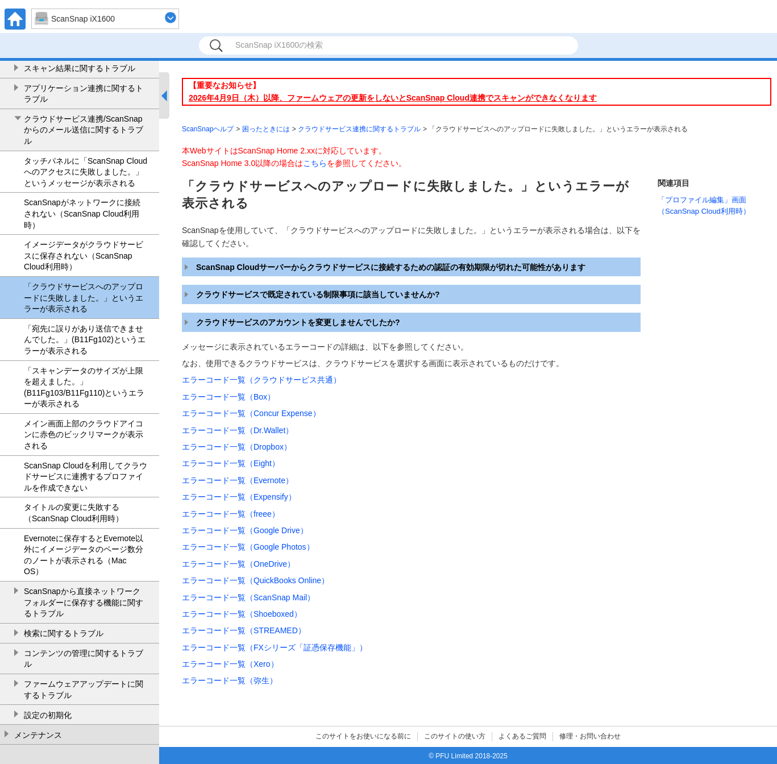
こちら (315, 163)
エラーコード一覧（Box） (228, 396)
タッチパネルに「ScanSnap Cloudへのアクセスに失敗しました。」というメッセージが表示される (85, 172)
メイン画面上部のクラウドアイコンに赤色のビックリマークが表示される (83, 434)
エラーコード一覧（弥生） (229, 680)
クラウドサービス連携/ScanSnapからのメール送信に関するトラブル (83, 130)
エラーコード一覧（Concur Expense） (251, 413)
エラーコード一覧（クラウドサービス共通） (261, 379)
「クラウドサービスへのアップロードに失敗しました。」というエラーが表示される (83, 297)
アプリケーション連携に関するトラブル (83, 94)
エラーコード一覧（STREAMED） (244, 630)
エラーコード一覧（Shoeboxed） (242, 613)
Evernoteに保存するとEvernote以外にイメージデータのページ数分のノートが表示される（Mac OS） (83, 555)
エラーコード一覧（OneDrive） (238, 563)
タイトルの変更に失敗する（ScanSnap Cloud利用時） (73, 513)
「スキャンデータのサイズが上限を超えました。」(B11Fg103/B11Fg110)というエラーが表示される (84, 387)
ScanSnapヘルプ (208, 129)
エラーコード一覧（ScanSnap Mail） (248, 597)
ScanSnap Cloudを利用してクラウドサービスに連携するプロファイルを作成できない (85, 476)
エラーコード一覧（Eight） (231, 463)
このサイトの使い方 (454, 736)
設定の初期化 (48, 715)
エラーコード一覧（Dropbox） (237, 446)
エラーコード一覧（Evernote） (237, 480)
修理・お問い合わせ (590, 736)
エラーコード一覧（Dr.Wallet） (237, 430)
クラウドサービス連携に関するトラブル (359, 129)
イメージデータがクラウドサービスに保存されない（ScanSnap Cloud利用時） (83, 255)
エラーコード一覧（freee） (231, 513)
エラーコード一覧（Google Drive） (245, 530)
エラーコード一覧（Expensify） (239, 496)
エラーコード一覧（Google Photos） (248, 546)
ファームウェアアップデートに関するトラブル (83, 689)
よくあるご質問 (522, 736)
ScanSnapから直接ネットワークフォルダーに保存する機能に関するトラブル (83, 602)
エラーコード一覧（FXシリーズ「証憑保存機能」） (274, 647)
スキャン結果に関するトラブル (79, 68)
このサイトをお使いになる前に (363, 736)
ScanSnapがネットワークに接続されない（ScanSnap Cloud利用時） (82, 213)
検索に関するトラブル (63, 633)
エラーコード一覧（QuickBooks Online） (255, 580)
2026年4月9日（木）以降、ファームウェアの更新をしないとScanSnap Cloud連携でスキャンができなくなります (393, 97)
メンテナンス (38, 735)
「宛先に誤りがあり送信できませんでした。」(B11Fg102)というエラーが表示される (85, 339)
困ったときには (266, 129)
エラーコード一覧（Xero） (230, 663)
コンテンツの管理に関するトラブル (83, 659)
